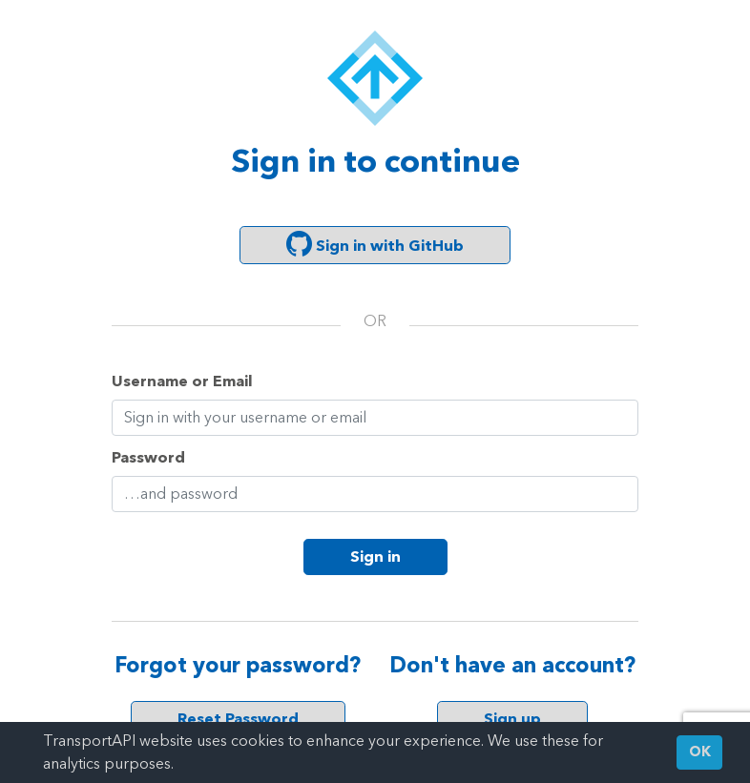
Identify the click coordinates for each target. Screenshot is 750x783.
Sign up (512, 719)
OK (700, 752)
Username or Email (182, 381)
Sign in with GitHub (375, 244)
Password (148, 457)
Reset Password (238, 719)
